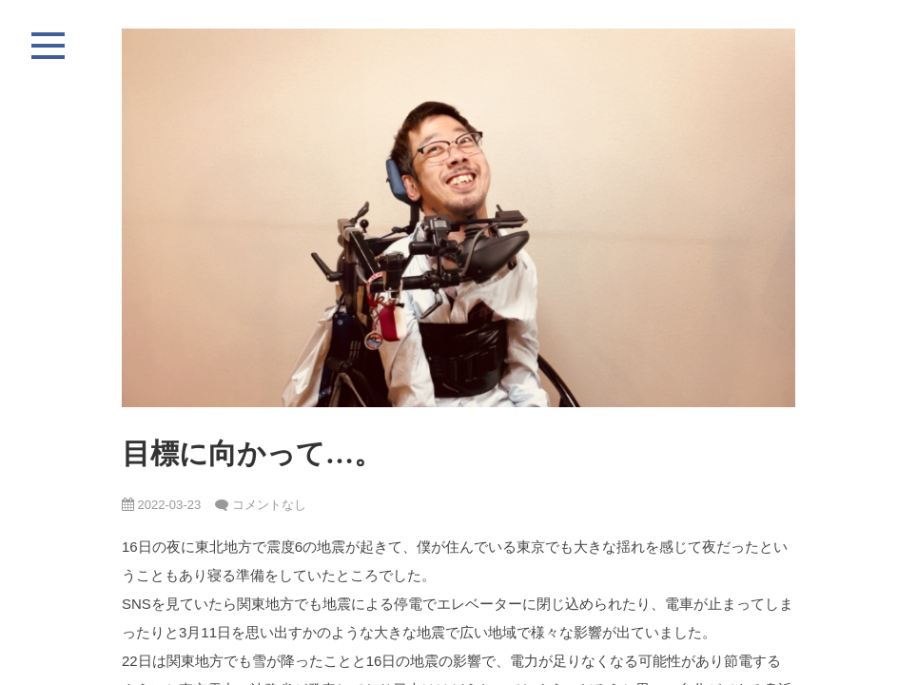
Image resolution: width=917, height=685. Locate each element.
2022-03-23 (161, 505)
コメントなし (269, 505)
